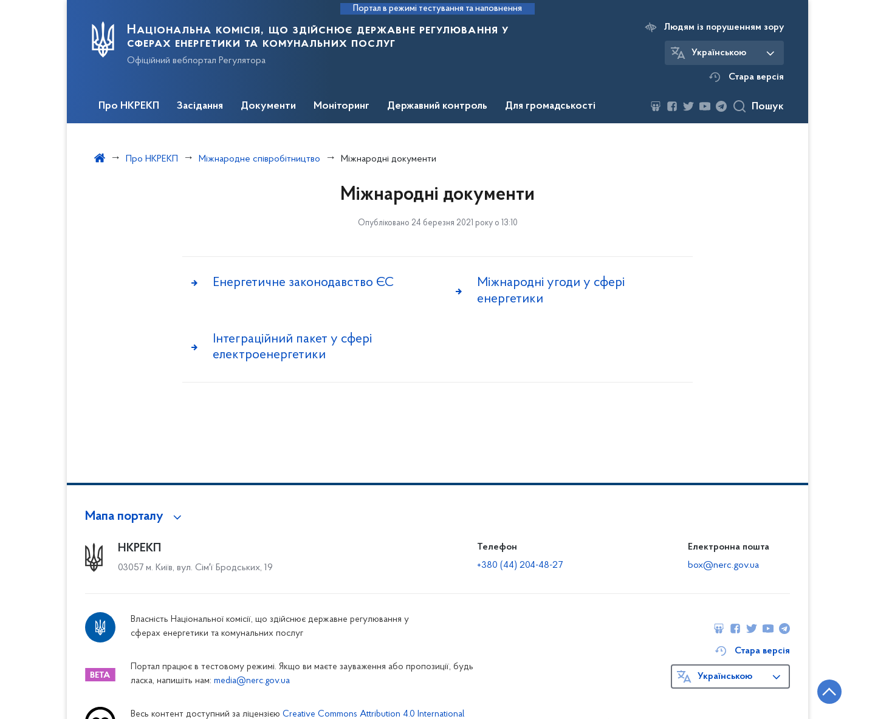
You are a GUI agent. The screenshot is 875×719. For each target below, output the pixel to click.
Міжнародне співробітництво (259, 159)
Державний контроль (437, 106)
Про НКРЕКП (128, 106)
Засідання (200, 106)
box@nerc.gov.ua (723, 565)
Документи (268, 106)
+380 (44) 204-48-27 (520, 565)
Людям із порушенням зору (724, 27)
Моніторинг (341, 106)
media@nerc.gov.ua (252, 681)
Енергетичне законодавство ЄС (303, 283)
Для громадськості (550, 106)
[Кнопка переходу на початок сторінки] (829, 692)
